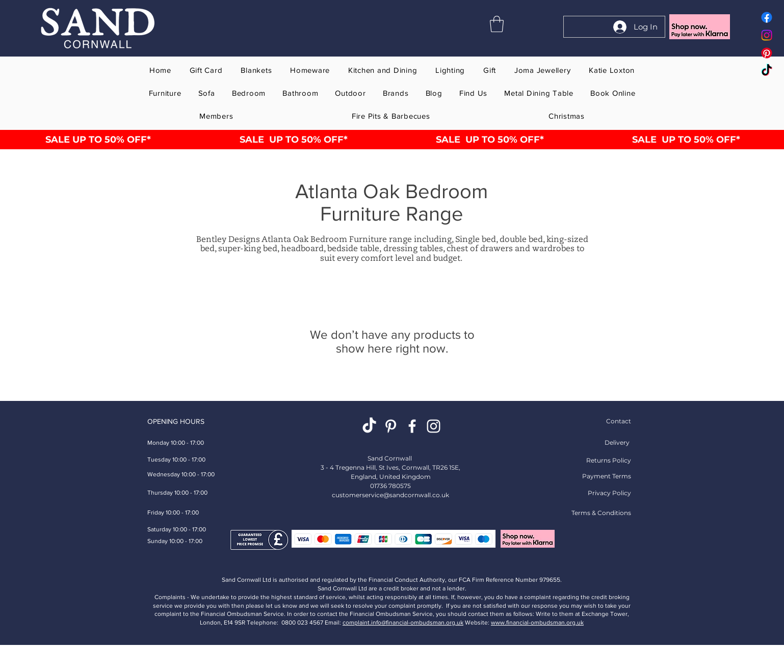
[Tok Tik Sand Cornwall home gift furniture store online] (767, 71)
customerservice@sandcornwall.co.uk (390, 495)
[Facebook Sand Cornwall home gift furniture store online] (767, 17)
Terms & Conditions (601, 513)
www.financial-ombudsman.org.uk (537, 622)
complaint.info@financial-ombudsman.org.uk (403, 622)
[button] (497, 24)
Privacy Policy (609, 493)
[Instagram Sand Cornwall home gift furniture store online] (767, 35)
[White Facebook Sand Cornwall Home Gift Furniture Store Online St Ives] (412, 426)
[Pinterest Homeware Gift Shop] (391, 426)
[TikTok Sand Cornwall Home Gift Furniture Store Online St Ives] (369, 426)
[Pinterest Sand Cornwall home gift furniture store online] (767, 53)
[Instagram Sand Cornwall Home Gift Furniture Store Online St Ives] (433, 426)
